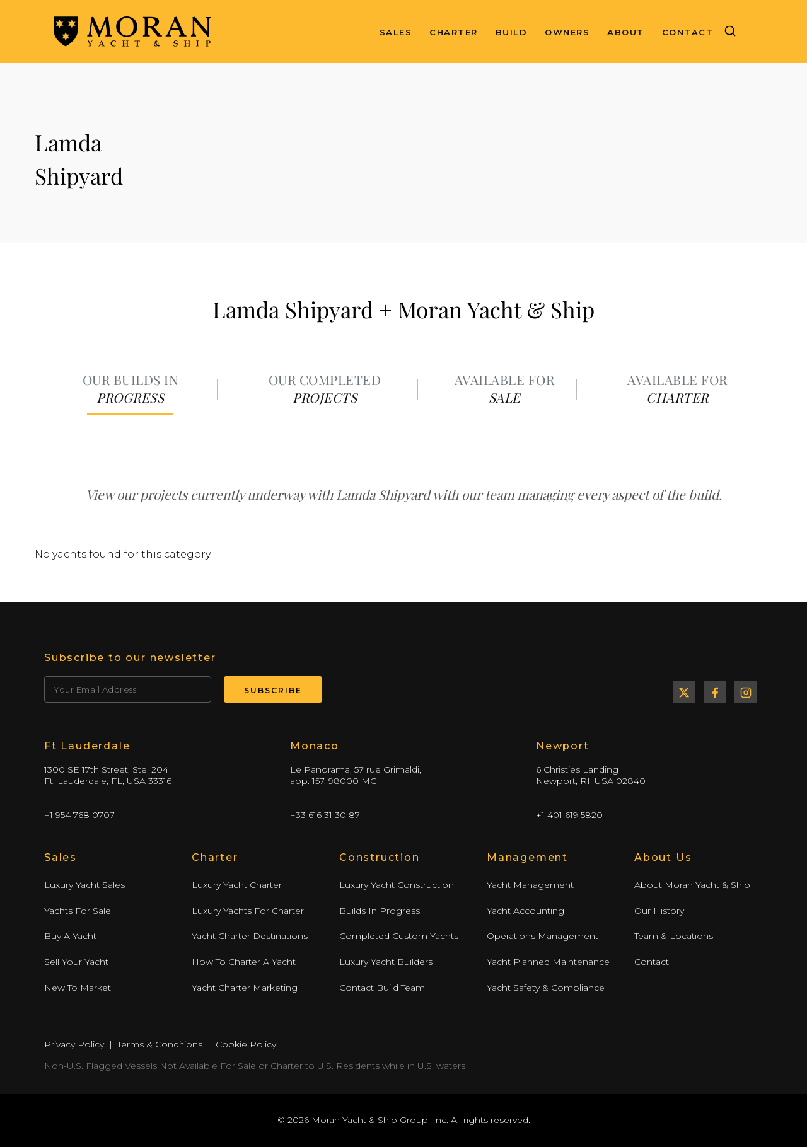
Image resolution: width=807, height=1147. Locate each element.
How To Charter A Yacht (244, 961)
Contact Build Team (382, 987)
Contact (688, 32)
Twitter (684, 692)
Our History (659, 910)
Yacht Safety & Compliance (546, 987)
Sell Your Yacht (76, 961)
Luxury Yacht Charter (237, 885)
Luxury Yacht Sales (84, 885)
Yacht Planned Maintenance (548, 961)
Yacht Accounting (525, 910)
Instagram (745, 692)
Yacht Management (530, 885)
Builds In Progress (379, 910)
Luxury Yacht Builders (386, 961)
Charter (453, 32)
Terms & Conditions (159, 1044)
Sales (396, 32)
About (625, 32)
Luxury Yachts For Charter (248, 910)
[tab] (130, 389)
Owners (567, 32)
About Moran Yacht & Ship (692, 885)
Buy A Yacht (70, 936)
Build (512, 32)
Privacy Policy (74, 1044)
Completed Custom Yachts (398, 936)
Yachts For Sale (77, 910)
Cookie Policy (246, 1044)
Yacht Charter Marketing (245, 987)
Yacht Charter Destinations (250, 936)
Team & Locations (673, 936)
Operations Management (542, 936)
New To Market (77, 987)
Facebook (715, 692)
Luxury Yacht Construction (396, 885)
